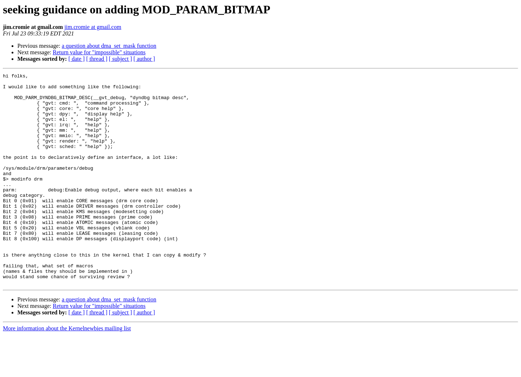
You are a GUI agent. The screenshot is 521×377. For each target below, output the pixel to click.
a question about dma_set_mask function (109, 46)
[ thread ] (96, 59)
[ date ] (76, 59)
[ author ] (144, 59)
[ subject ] (120, 59)
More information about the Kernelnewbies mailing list (67, 371)
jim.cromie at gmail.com (92, 27)
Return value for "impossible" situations (99, 52)
